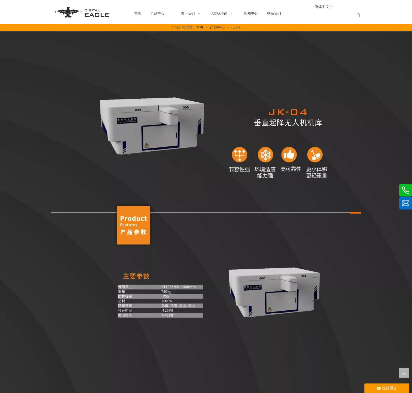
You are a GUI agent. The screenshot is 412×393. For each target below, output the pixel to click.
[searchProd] (334, 15)
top (404, 373)
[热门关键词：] (358, 15)
